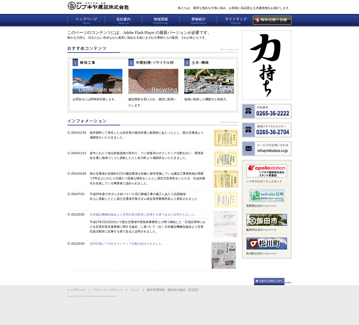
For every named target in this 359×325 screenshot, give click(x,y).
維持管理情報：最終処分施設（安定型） (173, 290)
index (288, 282)
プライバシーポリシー (108, 290)
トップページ (76, 290)
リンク (134, 290)
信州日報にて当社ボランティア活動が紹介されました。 (127, 243)
